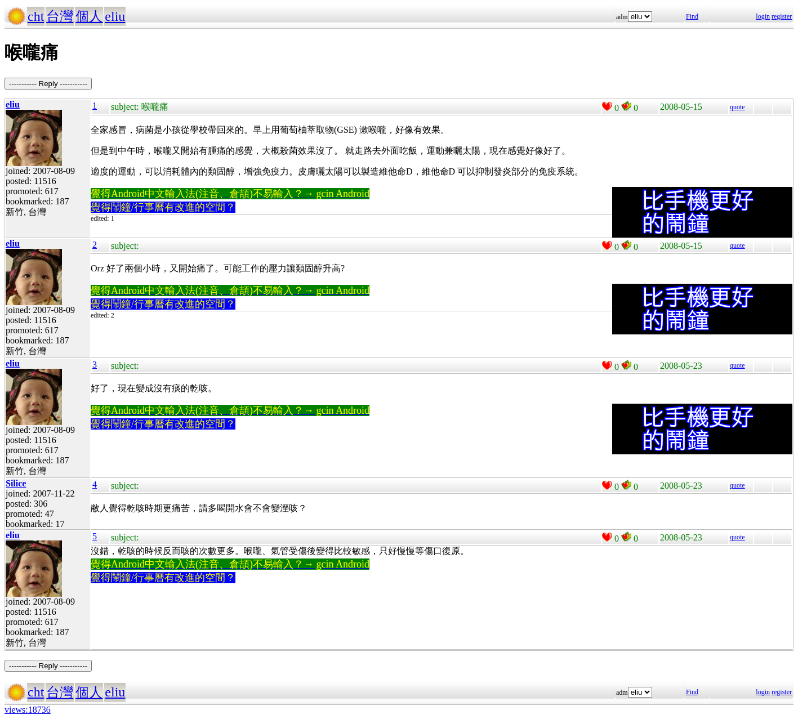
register (782, 16)
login (763, 16)
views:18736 (28, 709)
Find (692, 16)
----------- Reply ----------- (48, 83)
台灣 (59, 16)
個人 (88, 16)
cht (36, 16)
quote (737, 107)
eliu (115, 16)
